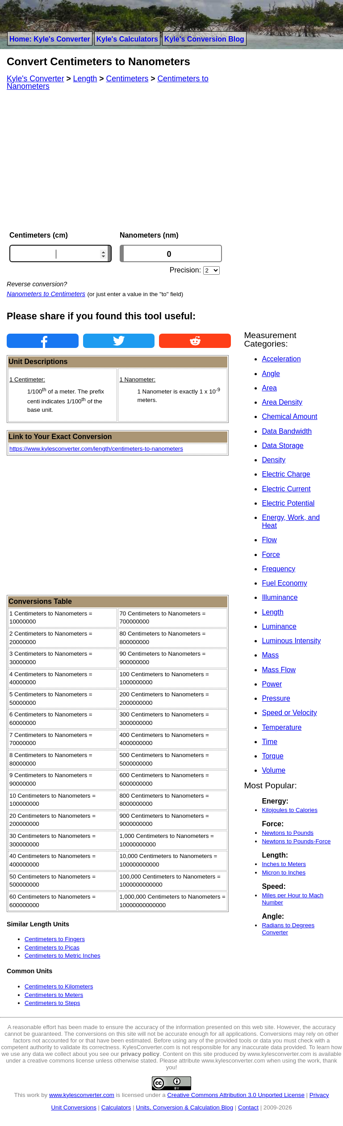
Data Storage (282, 445)
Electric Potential (288, 503)
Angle (271, 373)
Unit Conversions (73, 1107)
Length (272, 612)
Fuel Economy (284, 583)
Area (269, 388)
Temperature (281, 727)
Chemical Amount (289, 416)
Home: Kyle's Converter (49, 39)
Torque (272, 756)
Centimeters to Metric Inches (62, 955)
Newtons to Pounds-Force (296, 841)
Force (271, 554)
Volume (273, 770)
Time (269, 741)
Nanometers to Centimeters (46, 293)
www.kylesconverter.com (81, 1095)
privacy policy (140, 1054)
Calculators (116, 1107)
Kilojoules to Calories (289, 810)
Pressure (276, 698)
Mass (270, 655)
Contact (248, 1107)
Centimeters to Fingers (55, 939)
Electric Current (286, 489)
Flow (269, 540)
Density (273, 460)
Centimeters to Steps (52, 1003)
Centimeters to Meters (54, 995)
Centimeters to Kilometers (59, 986)
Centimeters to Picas (52, 947)
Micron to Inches (283, 872)
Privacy (319, 1095)
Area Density (282, 402)
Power (272, 684)
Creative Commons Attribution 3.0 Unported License (235, 1095)
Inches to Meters (284, 864)
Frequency (278, 569)
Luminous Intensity (291, 641)
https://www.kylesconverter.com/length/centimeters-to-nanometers (96, 448)
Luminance (279, 626)
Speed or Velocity (289, 712)
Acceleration (281, 359)
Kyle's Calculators (127, 39)
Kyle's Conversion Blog (204, 39)
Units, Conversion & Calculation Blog (184, 1107)
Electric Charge (286, 474)
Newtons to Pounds (288, 832)
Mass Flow (279, 670)
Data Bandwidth (287, 431)
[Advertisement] (119, 160)
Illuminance (279, 597)
